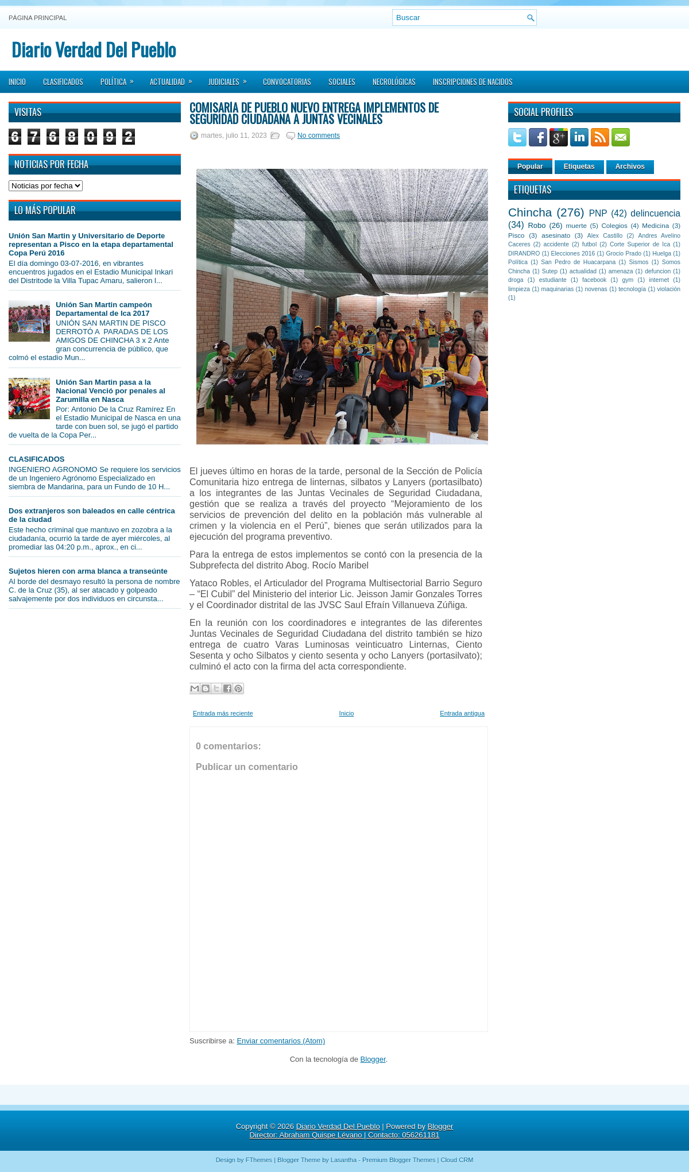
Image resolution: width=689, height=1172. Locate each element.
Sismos (638, 262)
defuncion (658, 271)
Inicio (17, 81)
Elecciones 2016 (573, 253)
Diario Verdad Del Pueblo (93, 49)
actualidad (583, 271)
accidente (556, 244)
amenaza (621, 271)
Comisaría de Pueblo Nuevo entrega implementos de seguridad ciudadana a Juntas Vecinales (314, 113)
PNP (598, 213)
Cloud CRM (456, 1159)
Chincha (530, 212)
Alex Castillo (605, 236)
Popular (530, 167)
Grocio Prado (623, 253)
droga (516, 280)
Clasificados (63, 81)
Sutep (550, 271)
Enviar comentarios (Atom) (281, 1040)
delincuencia (655, 213)
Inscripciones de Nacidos (473, 81)
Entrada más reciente (223, 713)
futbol (589, 244)
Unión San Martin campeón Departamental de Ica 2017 (104, 309)
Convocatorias (287, 81)
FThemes (259, 1159)
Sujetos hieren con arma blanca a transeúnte (88, 571)
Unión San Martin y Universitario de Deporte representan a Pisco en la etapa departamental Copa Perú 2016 (91, 244)
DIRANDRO (524, 253)
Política (120, 78)
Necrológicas (394, 81)
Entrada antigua (462, 713)
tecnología (632, 289)
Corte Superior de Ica (640, 244)
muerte (576, 225)
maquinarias (557, 289)
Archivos (630, 167)
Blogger (373, 1059)
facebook (594, 280)
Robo (536, 225)
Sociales (341, 81)
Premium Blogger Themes (399, 1159)
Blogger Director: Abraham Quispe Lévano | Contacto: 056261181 (352, 1130)
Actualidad (175, 78)
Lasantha (344, 1159)
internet (659, 280)
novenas (596, 289)
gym (628, 280)
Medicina (655, 225)
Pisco (516, 235)
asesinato (555, 235)
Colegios (614, 225)
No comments (318, 135)
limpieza (519, 289)
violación (668, 289)
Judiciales (231, 78)
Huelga (661, 253)
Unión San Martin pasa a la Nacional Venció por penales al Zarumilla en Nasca (110, 391)
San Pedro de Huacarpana (578, 262)
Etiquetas (579, 167)
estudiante (553, 280)
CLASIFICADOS (37, 459)
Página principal (38, 17)
